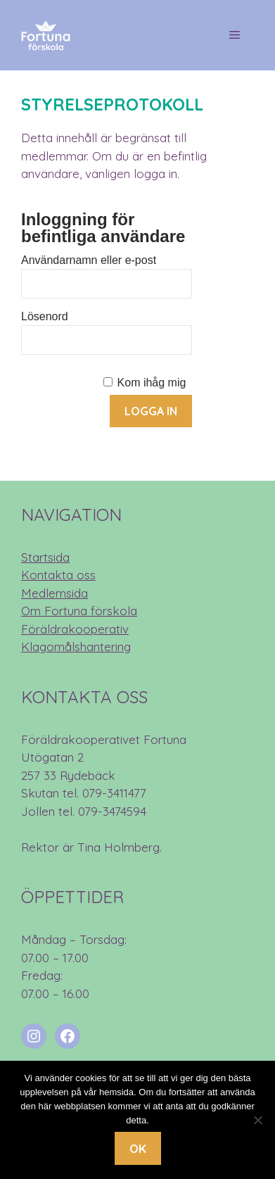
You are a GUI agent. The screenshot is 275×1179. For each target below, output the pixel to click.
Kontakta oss (58, 574)
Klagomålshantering (76, 646)
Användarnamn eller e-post (88, 260)
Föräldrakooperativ (75, 629)
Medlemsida (54, 593)
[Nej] (257, 1120)
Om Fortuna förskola (79, 610)
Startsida (45, 557)
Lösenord (44, 316)
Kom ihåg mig (151, 383)
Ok (137, 1148)
